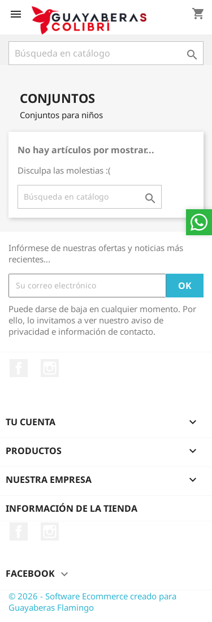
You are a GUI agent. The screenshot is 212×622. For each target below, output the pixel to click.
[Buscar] (106, 53)
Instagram (50, 368)
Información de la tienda (71, 508)
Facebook (19, 368)
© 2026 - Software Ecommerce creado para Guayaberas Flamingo (92, 601)
